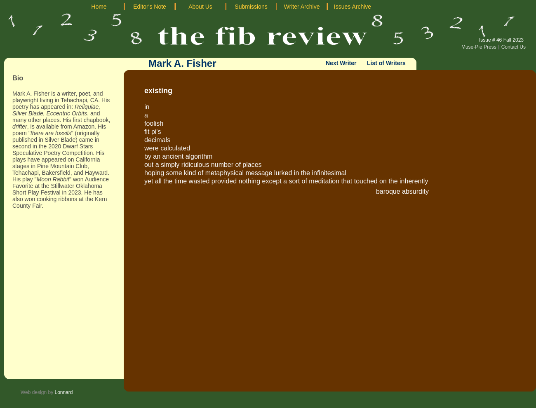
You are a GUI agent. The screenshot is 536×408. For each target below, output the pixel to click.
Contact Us (513, 47)
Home (98, 6)
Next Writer (341, 63)
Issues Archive (352, 6)
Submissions (251, 6)
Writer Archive (302, 6)
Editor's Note (149, 6)
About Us (200, 6)
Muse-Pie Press (478, 47)
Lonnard (64, 392)
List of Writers (386, 63)
